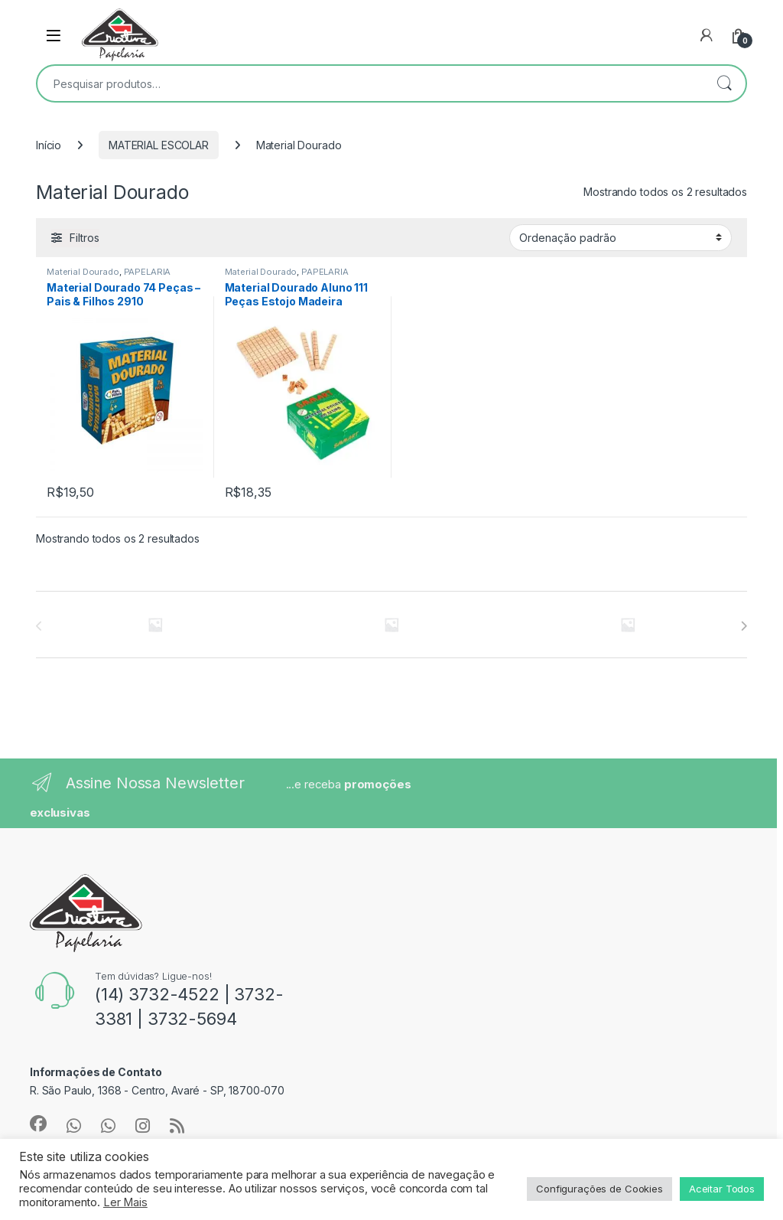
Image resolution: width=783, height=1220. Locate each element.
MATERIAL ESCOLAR (159, 145)
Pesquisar (724, 83)
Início (48, 145)
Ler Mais (125, 1202)
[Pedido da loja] (620, 237)
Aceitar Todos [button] (722, 1188)
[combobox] (370, 83)
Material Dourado (83, 271)
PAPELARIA (147, 271)
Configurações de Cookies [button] (599, 1188)
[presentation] (743, 626)
